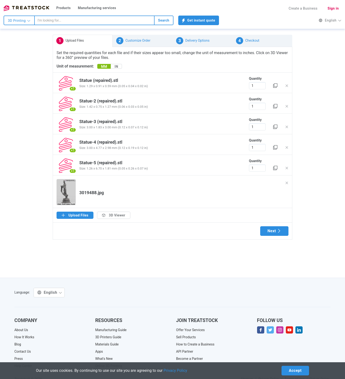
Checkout (247, 40)
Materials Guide (107, 344)
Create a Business (303, 8)
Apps (99, 351)
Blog (17, 344)
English (330, 20)
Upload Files (70, 40)
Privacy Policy (175, 370)
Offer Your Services (190, 330)
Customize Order (133, 40)
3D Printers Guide (108, 337)
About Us (21, 330)
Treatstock (26, 8)
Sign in (333, 8)
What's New (104, 359)
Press (18, 359)
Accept (295, 370)
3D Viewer (113, 215)
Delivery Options (192, 40)
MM (104, 66)
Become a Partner (189, 359)
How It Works (24, 337)
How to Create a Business (195, 344)
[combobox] (94, 20)
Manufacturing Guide (111, 330)
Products (63, 8)
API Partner (184, 351)
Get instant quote (198, 20)
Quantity (255, 78)
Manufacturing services (97, 8)
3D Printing (19, 21)
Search (163, 20)
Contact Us (22, 351)
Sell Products (186, 337)
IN (116, 66)
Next (274, 231)
